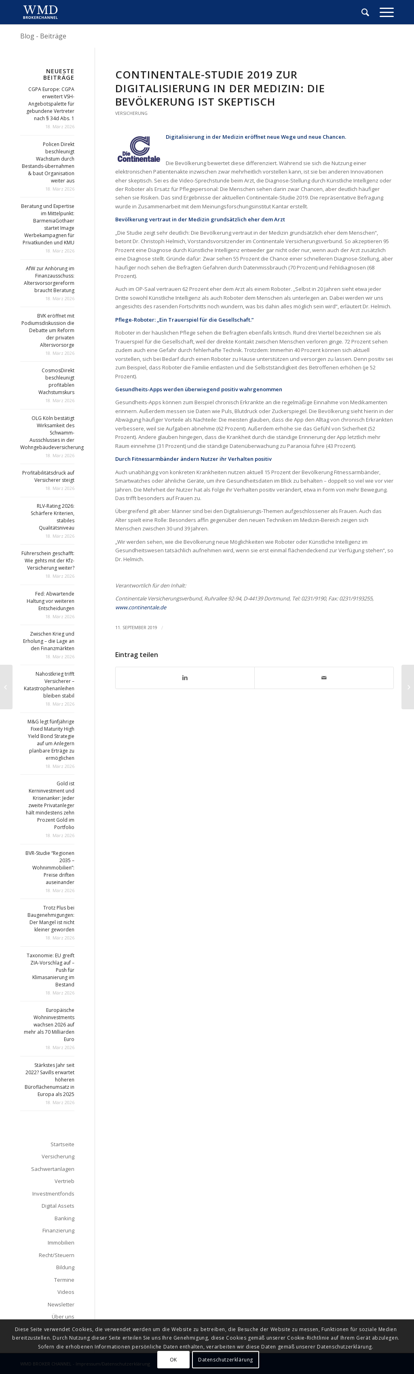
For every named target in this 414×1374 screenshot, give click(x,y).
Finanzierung (58, 1230)
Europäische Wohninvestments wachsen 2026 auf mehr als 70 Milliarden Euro (49, 1025)
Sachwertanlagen (52, 1169)
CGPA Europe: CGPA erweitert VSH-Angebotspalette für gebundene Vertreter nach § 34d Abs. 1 (50, 104)
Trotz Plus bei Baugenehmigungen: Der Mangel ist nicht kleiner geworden (50, 918)
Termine (64, 1279)
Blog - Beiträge (43, 36)
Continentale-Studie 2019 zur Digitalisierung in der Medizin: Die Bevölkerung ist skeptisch (220, 88)
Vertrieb (64, 1181)
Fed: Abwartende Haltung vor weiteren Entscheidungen (50, 601)
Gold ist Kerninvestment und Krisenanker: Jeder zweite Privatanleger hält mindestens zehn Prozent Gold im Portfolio (50, 805)
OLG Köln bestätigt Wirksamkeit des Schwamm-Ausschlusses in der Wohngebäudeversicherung (52, 433)
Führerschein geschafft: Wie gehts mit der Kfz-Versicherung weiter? (47, 560)
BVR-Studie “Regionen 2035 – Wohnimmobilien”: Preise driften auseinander (49, 868)
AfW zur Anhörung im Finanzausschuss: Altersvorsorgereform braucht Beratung (49, 279)
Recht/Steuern (56, 1255)
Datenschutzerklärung (225, 1359)
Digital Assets (58, 1205)
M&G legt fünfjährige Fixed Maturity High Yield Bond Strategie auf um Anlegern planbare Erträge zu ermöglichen (50, 739)
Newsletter (61, 1304)
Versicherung (131, 113)
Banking (64, 1218)
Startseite (62, 1144)
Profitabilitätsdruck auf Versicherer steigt (48, 476)
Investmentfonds (53, 1193)
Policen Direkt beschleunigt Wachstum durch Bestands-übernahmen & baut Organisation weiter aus (48, 162)
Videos (65, 1292)
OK (173, 1359)
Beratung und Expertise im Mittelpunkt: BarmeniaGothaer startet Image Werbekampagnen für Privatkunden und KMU (47, 224)
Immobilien (61, 1242)
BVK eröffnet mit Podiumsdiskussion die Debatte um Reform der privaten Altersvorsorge (47, 330)
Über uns (63, 1316)
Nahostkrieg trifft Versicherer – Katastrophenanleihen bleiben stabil (49, 684)
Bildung (65, 1267)
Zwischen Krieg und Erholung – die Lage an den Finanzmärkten (48, 641)
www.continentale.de (140, 607)
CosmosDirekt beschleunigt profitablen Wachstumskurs (56, 381)
